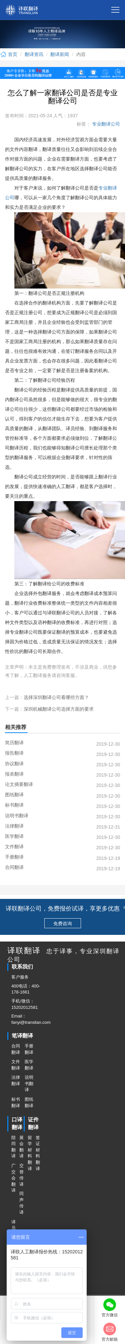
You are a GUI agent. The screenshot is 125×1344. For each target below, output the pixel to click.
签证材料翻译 (38, 1153)
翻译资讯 (34, 54)
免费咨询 (62, 923)
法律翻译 (15, 1080)
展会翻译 (21, 1147)
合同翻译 (15, 1049)
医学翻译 (29, 1064)
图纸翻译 (29, 1102)
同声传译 (21, 1203)
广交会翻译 (13, 1178)
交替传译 (21, 1175)
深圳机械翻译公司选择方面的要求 (59, 709)
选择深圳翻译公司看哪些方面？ (56, 697)
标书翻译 (15, 1102)
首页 (8, 54)
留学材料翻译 (30, 1153)
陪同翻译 (13, 1147)
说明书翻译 (29, 1083)
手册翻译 (29, 1049)
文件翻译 (15, 1064)
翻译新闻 (59, 54)
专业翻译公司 (105, 124)
